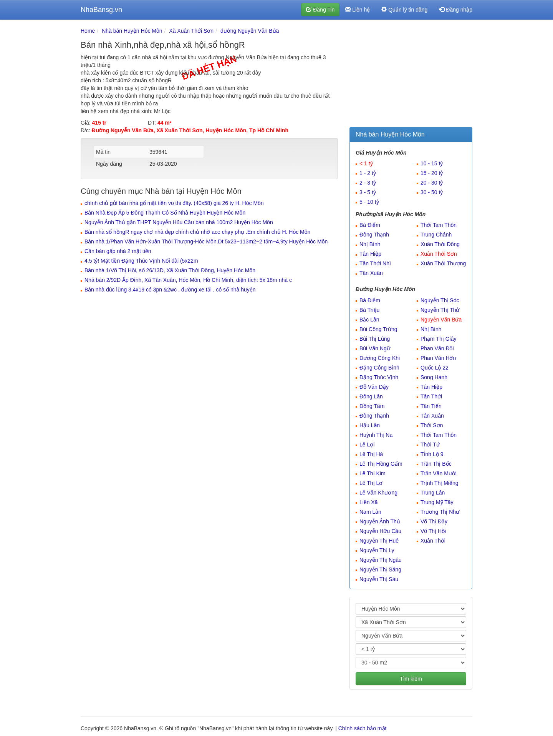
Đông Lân (371, 396)
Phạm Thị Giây (438, 339)
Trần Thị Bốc (436, 464)
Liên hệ (357, 10)
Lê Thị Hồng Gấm (380, 464)
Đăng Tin (320, 10)
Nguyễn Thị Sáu (378, 579)
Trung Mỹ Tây (437, 502)
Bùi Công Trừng (378, 329)
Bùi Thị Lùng (374, 339)
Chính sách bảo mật (362, 728)
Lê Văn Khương (378, 493)
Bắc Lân (369, 319)
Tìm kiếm (411, 679)
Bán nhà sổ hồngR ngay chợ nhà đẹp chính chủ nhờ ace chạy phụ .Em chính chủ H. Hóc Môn (197, 232)
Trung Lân (433, 493)
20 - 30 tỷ (432, 183)
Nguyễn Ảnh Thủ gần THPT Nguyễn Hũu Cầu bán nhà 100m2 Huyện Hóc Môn (178, 222)
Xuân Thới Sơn (439, 254)
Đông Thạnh (374, 234)
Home (88, 31)
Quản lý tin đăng (404, 10)
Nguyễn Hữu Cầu (380, 531)
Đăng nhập (455, 10)
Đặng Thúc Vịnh (378, 377)
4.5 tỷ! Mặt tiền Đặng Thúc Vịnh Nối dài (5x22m (141, 261)
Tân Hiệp (370, 254)
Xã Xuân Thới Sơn (191, 31)
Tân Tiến (431, 406)
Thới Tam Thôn (439, 225)
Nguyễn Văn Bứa (441, 319)
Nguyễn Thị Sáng (380, 569)
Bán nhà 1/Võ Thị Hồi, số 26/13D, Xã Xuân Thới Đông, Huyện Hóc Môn (169, 270)
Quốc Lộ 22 (435, 368)
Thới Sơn (432, 425)
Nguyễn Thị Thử (440, 310)
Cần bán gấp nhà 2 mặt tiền (117, 251)
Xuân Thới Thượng (443, 263)
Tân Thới (431, 396)
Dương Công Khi (379, 358)
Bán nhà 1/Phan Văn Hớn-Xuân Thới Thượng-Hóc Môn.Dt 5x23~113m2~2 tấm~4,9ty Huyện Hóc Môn (206, 241)
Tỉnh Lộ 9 (432, 454)
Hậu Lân (369, 425)
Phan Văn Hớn (438, 358)
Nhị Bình (370, 244)
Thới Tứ (430, 444)
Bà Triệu (369, 310)
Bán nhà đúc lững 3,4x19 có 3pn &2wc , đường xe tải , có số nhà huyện (170, 289)
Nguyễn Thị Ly (376, 550)
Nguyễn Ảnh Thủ (379, 521)
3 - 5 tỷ (367, 192)
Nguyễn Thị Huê (379, 541)
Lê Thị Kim (372, 473)
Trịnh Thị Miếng (439, 483)
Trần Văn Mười (439, 473)
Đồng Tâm (371, 406)
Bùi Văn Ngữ (374, 348)
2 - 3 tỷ (367, 183)
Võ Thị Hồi (433, 531)
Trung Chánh (436, 234)
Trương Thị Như (440, 512)
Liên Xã (368, 502)
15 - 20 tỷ (432, 173)
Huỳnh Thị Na (375, 435)
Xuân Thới (433, 541)
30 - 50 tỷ (432, 192)
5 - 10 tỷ (369, 202)
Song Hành (434, 377)
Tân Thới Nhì (375, 263)
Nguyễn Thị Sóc (440, 300)
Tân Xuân (371, 273)
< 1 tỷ (366, 163)
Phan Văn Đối (437, 348)
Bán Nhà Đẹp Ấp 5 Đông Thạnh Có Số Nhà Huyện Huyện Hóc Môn (164, 213)
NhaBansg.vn (101, 9)
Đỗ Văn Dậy (374, 387)
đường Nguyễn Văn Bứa (249, 31)
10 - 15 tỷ (432, 163)
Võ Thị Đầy (434, 521)
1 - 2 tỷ (367, 173)
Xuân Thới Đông (440, 244)
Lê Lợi (366, 444)
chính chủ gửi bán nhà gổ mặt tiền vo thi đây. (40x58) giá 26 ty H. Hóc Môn (174, 203)
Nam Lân (370, 512)
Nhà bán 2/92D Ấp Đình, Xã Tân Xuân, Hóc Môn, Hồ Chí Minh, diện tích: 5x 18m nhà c (188, 280)
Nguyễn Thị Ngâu (380, 560)
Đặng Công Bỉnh (379, 368)
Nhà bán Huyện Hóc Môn (132, 31)
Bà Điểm (369, 225)
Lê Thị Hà (371, 454)
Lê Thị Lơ (370, 483)
